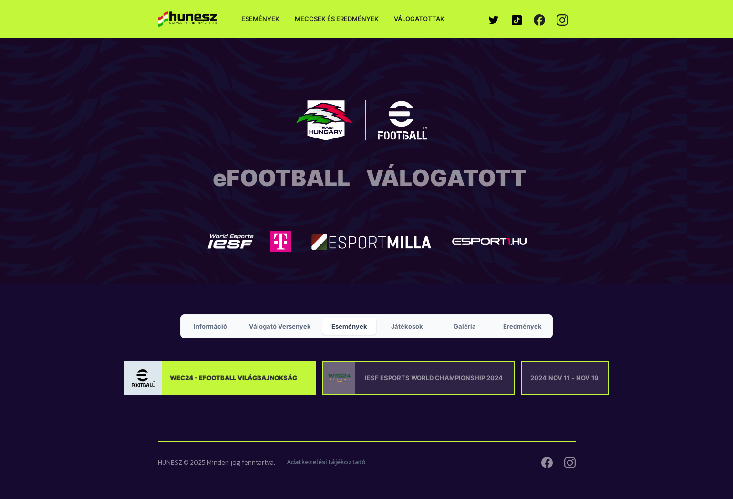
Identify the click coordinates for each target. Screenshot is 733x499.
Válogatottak (419, 18)
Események (260, 18)
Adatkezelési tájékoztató (326, 462)
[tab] (210, 326)
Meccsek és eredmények (337, 18)
